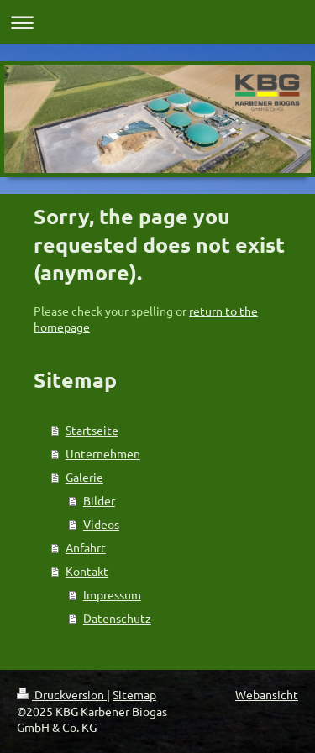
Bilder (99, 500)
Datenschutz (117, 617)
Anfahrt (86, 547)
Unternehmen (103, 453)
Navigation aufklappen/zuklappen (157, 22)
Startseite (92, 429)
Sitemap (134, 694)
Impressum (112, 594)
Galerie (84, 476)
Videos (101, 523)
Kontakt (87, 570)
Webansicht (266, 694)
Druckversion (62, 694)
